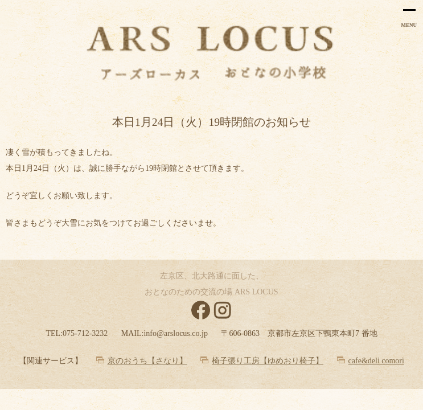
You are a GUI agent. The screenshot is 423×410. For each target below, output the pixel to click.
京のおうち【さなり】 (147, 360)
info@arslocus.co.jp (175, 333)
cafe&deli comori (376, 360)
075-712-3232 (85, 333)
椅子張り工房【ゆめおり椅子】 (267, 360)
